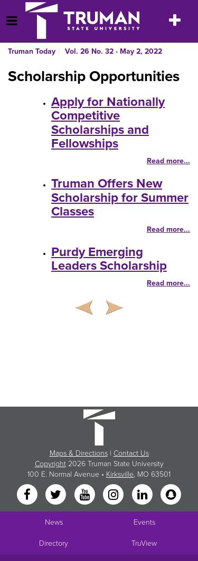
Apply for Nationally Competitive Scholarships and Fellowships (108, 122)
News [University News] (54, 522)
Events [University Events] (144, 522)
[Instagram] (114, 495)
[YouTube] (85, 495)
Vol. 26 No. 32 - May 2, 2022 (113, 51)
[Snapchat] (170, 495)
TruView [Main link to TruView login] (144, 543)
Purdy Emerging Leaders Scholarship (109, 258)
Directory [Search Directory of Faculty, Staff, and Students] (53, 543)
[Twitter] (57, 495)
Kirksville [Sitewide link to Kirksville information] (120, 474)
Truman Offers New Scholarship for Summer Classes (119, 197)
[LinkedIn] (143, 495)
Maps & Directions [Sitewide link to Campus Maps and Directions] (79, 453)
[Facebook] (28, 495)
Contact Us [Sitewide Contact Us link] (131, 453)
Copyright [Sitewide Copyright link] (50, 463)
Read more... (168, 160)
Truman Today (31, 51)
